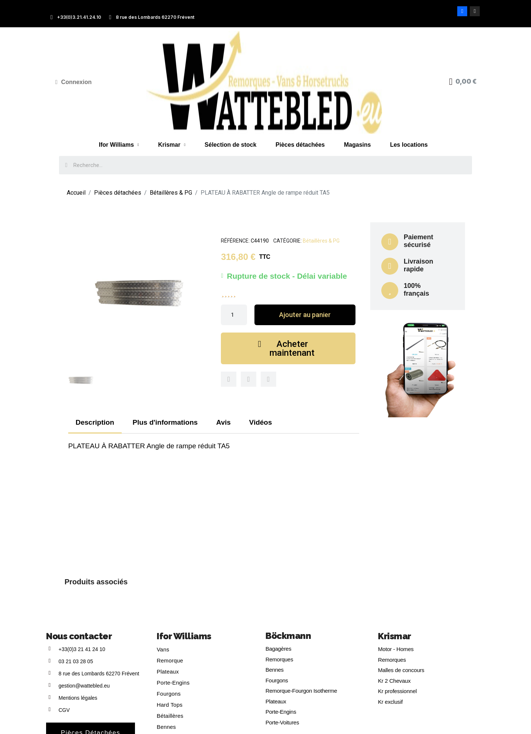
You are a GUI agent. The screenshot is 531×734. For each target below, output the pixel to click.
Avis (223, 422)
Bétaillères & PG (321, 241)
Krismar (171, 144)
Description (95, 422)
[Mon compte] (73, 82)
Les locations (409, 145)
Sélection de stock (231, 145)
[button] (304, 315)
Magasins (357, 145)
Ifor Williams (119, 144)
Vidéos (260, 422)
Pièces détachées (299, 145)
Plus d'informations (165, 422)
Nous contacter (79, 636)
